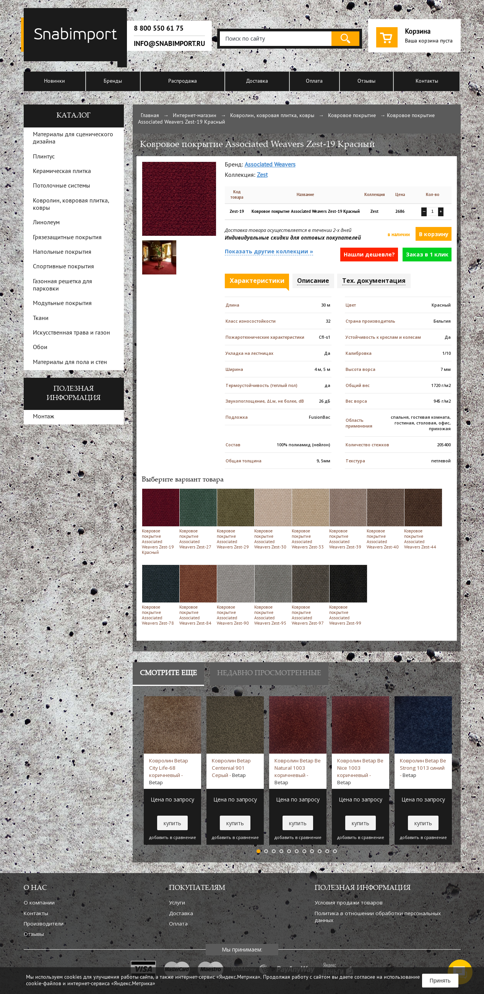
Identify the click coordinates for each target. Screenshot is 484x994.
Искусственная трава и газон (71, 333)
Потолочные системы (61, 186)
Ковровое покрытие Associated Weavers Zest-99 (346, 595)
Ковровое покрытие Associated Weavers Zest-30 (271, 518)
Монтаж (43, 416)
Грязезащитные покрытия (67, 237)
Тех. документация (374, 280)
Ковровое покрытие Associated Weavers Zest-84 (196, 595)
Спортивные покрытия (63, 266)
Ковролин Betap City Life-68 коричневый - (168, 771)
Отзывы (366, 81)
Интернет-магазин (194, 115)
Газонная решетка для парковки (62, 285)
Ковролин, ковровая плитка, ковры (272, 115)
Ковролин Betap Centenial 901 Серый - (231, 768)
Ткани (41, 318)
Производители (43, 923)
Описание (313, 280)
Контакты (427, 81)
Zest (262, 175)
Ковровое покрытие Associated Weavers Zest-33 (309, 518)
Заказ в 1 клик (427, 254)
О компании (39, 902)
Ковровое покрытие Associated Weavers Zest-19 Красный (159, 521)
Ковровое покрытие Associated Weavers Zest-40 (384, 518)
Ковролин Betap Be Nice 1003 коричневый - (360, 771)
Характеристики (257, 280)
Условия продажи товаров (349, 902)
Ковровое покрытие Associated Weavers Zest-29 (234, 518)
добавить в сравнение (172, 837)
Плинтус (44, 157)
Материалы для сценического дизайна (73, 138)
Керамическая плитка (62, 171)
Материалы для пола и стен (70, 362)
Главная (150, 115)
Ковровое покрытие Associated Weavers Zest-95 (271, 595)
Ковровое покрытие (352, 115)
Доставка (257, 81)
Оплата (314, 81)
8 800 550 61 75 (159, 28)
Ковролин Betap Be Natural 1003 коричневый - (297, 771)
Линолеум (46, 222)
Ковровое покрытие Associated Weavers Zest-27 (196, 518)
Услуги (177, 902)
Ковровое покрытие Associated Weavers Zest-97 (309, 595)
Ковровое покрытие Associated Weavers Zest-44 (421, 518)
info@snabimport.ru (169, 43)
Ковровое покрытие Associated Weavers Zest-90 (234, 595)
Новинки (54, 81)
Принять (440, 981)
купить (172, 823)
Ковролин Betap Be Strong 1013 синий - (423, 768)
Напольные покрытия (62, 252)
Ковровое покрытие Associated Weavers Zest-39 (346, 518)
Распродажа (182, 81)
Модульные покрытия (62, 303)
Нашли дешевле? (369, 254)
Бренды (113, 81)
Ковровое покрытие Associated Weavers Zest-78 (159, 595)
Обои (40, 347)
